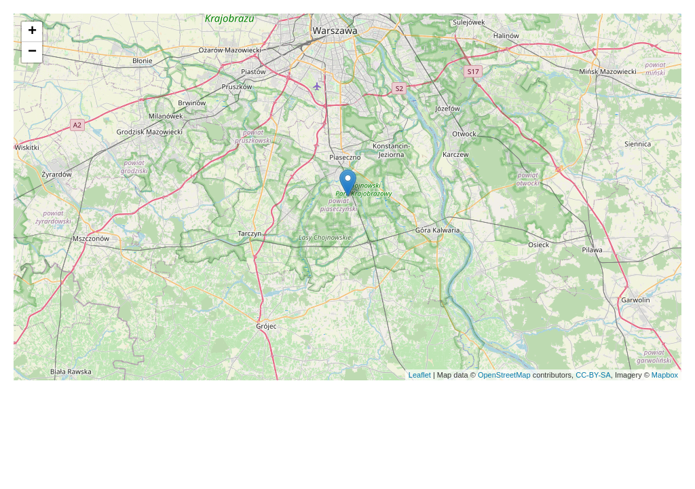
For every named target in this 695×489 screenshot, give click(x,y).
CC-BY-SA (593, 375)
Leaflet (420, 375)
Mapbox (665, 375)
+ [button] (32, 32)
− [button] (32, 52)
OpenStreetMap (504, 375)
